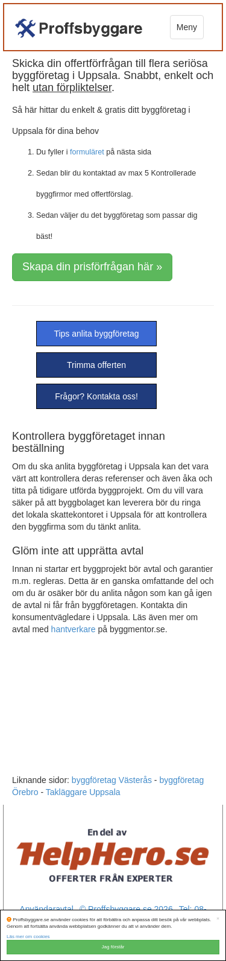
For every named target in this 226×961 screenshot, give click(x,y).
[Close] (217, 918)
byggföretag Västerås (112, 780)
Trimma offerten (96, 365)
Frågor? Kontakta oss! (96, 396)
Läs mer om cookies (28, 936)
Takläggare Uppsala (83, 792)
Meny (187, 27)
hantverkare (73, 629)
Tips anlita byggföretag (96, 333)
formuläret (87, 152)
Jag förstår (113, 947)
